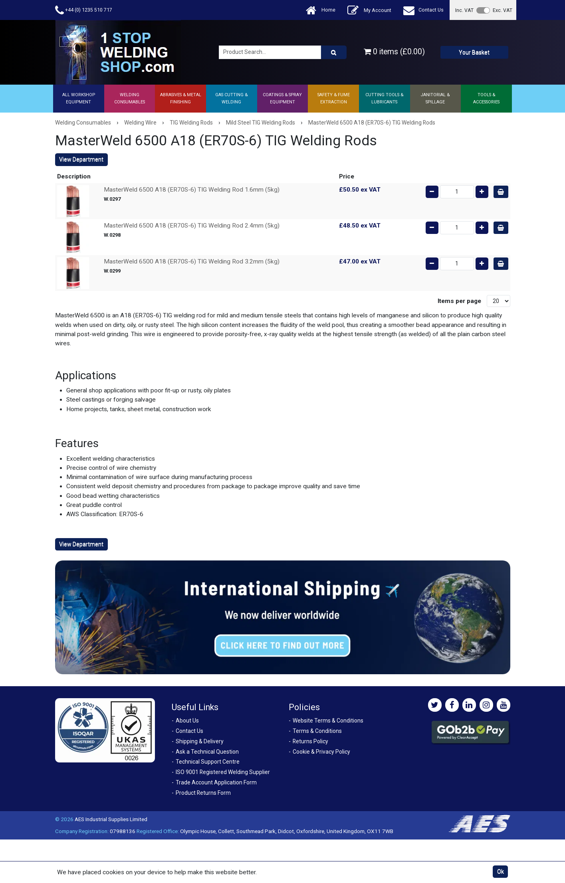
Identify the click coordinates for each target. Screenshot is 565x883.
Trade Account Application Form (216, 782)
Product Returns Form (203, 793)
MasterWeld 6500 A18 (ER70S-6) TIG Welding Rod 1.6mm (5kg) (192, 189)
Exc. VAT (502, 10)
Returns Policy (310, 741)
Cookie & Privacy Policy (321, 751)
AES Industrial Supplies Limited (111, 819)
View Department (81, 159)
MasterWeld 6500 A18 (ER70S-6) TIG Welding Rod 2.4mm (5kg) (192, 225)
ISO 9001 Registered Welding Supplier (223, 772)
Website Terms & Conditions (328, 720)
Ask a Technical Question (207, 751)
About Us (187, 720)
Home (320, 10)
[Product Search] (334, 52)
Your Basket (474, 52)
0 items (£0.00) (394, 51)
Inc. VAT (464, 10)
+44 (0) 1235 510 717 (83, 10)
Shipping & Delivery (200, 741)
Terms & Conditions (317, 731)
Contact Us (423, 10)
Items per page (459, 301)
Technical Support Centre (208, 761)
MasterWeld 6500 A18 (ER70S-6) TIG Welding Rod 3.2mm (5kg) (192, 261)
